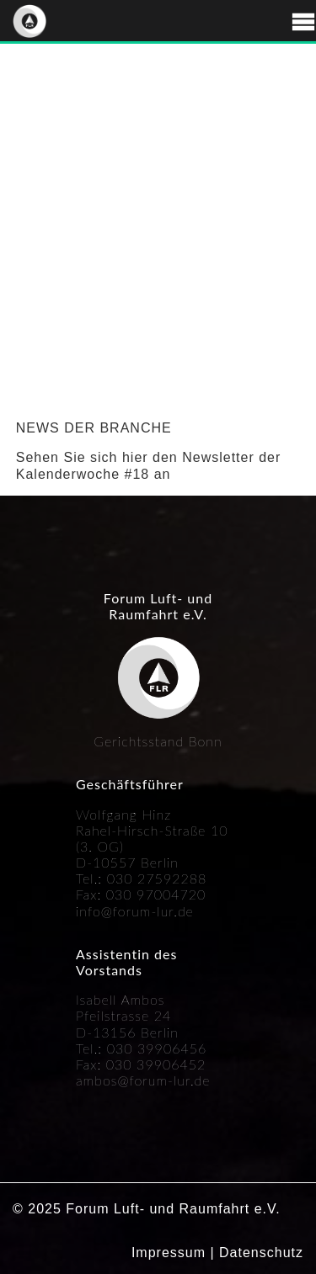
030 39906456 (157, 1048)
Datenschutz (261, 1252)
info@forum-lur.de (135, 911)
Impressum (168, 1252)
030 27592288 (157, 878)
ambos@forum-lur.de (143, 1080)
